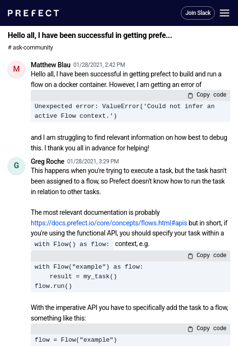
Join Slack (198, 13)
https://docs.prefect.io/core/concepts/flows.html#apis (109, 223)
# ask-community (30, 47)
